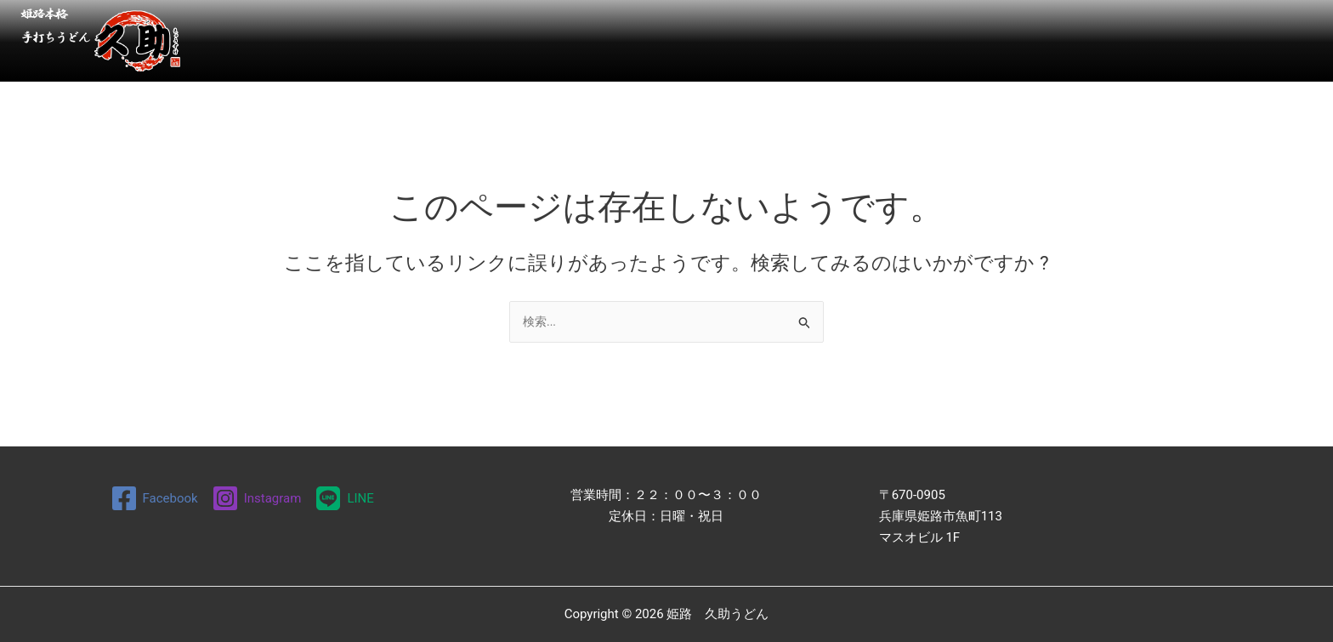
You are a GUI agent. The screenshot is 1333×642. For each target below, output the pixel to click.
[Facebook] (154, 498)
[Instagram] (257, 498)
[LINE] (343, 498)
